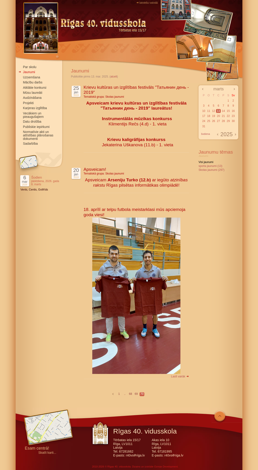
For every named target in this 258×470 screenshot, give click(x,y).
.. (125, 393)
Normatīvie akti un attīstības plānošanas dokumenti (38, 135)
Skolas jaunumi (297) (211, 169)
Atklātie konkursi (34, 87)
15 (228, 111)
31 (203, 126)
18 (208, 116)
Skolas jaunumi (114, 96)
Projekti (28, 103)
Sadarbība (30, 143)
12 (213, 111)
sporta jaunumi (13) (210, 166)
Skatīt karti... (47, 452)
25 (208, 121)
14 (223, 111)
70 (141, 393)
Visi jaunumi (206, 162)
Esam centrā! (37, 449)
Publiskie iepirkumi (36, 127)
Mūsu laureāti (32, 92)
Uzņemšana (31, 77)
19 (213, 116)
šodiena (205, 134)
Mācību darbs (32, 82)
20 (218, 116)
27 (218, 121)
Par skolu (29, 67)
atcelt (113, 76)
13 (218, 111)
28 (223, 121)
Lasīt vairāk (180, 376)
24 (203, 121)
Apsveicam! (95, 169)
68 (130, 393)
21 (223, 116)
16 (233, 111)
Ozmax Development (166, 466)
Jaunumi (29, 72)
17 (203, 116)
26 (213, 121)
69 (136, 393)
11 (208, 111)
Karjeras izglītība (35, 108)
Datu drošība (32, 121)
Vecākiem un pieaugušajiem (33, 115)
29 (228, 121)
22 (228, 116)
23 (233, 116)
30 (233, 121)
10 (203, 111)
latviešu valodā (149, 2)
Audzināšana (32, 98)
